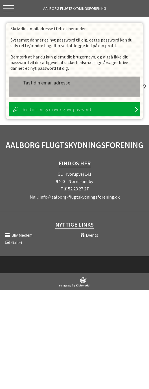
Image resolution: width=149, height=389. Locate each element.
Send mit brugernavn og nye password (56, 109)
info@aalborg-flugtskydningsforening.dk (80, 197)
